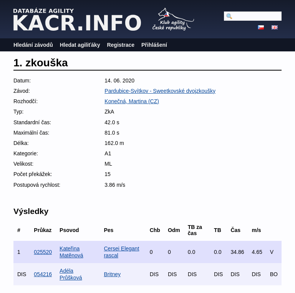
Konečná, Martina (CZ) (131, 101)
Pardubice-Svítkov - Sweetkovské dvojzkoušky (159, 91)
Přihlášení (154, 45)
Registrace (120, 45)
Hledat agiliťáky (80, 45)
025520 (43, 252)
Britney (112, 274)
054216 (43, 274)
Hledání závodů (33, 45)
